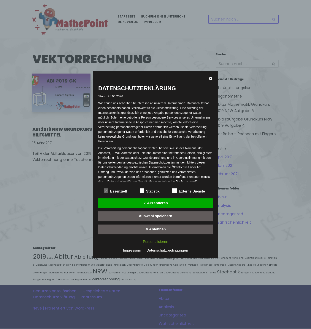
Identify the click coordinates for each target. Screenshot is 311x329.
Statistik (150, 190)
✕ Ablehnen (155, 229)
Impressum (132, 250)
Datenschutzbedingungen (167, 250)
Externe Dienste (188, 190)
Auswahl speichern (155, 216)
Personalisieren (155, 242)
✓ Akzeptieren (155, 203)
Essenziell (115, 190)
